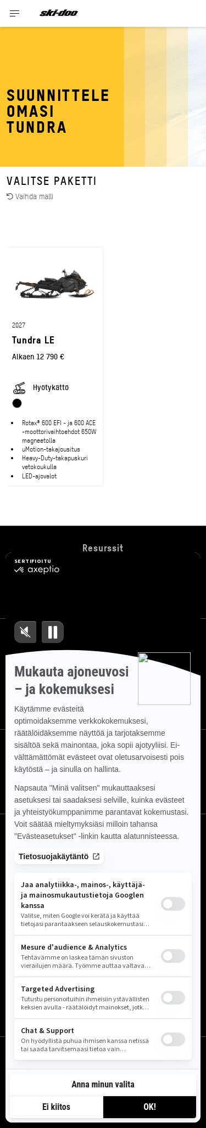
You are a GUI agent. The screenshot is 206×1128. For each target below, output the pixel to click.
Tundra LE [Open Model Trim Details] (33, 339)
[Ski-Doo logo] (59, 13)
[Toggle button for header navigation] (15, 13)
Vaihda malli (30, 196)
